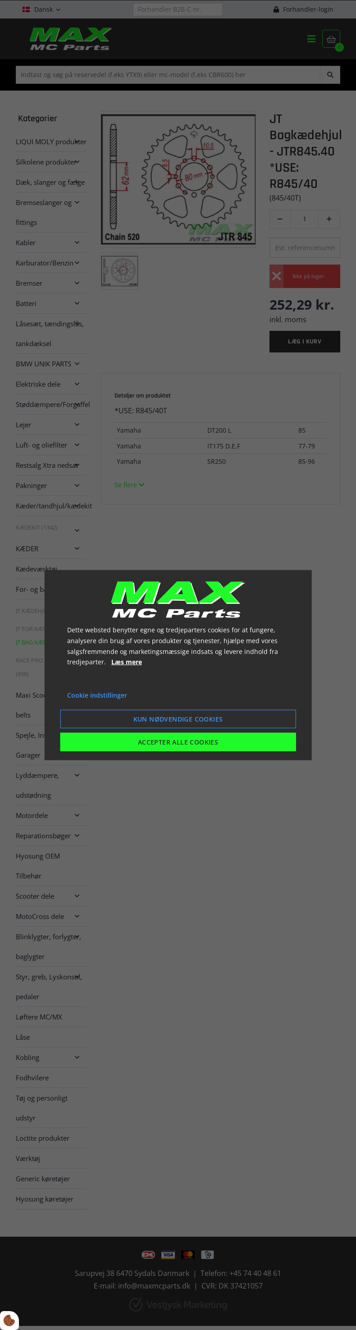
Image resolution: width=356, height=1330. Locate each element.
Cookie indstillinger (97, 695)
